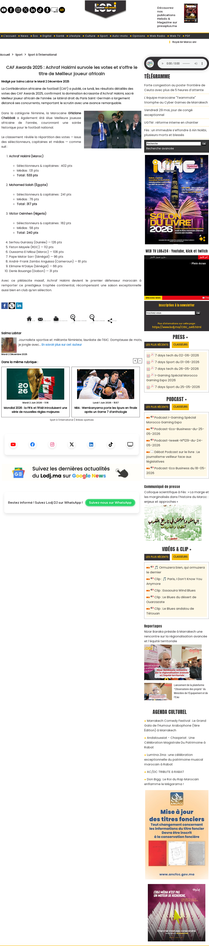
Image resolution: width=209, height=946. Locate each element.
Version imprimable (73, 320)
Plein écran (200, 259)
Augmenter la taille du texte (118, 320)
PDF (186, 36)
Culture (88, 36)
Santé (58, 36)
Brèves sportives (89, 433)
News (23, 36)
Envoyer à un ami (37, 320)
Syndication (114, 941)
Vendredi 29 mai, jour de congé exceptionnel (174, 106)
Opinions (137, 36)
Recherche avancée (158, 137)
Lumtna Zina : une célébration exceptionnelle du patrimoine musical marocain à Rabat (175, 723)
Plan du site (94, 941)
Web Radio (156, 36)
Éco (34, 36)
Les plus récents (159, 341)
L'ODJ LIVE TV (129, 923)
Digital (46, 36)
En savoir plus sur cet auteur (63, 357)
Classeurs (185, 341)
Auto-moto (119, 36)
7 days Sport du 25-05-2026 (175, 381)
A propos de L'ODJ (27, 923)
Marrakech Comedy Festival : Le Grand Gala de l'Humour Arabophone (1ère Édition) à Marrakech (174, 700)
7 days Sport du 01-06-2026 (174, 358)
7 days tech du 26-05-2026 (174, 364)
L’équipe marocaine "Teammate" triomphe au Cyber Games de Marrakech (175, 98)
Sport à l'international (49, 54)
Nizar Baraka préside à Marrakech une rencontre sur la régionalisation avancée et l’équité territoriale (176, 613)
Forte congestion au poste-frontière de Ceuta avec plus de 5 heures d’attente (175, 87)
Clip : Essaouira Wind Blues (172, 575)
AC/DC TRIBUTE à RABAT (163, 732)
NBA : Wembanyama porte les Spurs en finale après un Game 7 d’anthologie (105, 422)
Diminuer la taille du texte (62, 333)
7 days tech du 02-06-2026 (174, 352)
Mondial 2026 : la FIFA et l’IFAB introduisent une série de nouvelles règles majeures (35, 422)
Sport (102, 36)
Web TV (174, 36)
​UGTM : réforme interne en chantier (168, 113)
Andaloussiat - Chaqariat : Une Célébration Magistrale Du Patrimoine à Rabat (174, 713)
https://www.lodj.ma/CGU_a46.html (176, 322)
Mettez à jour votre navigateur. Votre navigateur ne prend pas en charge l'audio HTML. (182, 63)
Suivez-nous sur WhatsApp (110, 516)
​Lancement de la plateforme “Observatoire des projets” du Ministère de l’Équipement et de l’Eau (191, 667)
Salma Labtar (25, 81)
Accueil (6, 54)
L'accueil (8, 36)
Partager (96, 333)
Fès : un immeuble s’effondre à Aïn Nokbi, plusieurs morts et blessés (171, 122)
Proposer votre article (78, 923)
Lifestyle (73, 36)
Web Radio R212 (183, 924)
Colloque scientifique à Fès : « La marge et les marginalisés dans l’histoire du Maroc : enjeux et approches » (176, 483)
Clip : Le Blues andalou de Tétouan (178, 592)
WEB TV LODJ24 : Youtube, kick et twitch (176, 242)
